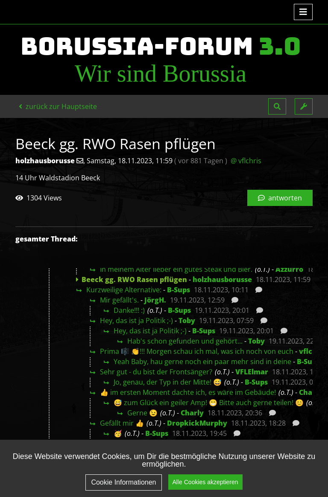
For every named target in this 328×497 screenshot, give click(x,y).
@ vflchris (246, 160)
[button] (277, 106)
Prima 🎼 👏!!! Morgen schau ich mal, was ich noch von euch (196, 351)
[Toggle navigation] (303, 12)
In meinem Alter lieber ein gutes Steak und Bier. (176, 269)
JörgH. (155, 300)
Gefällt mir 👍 (122, 423)
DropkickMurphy (197, 423)
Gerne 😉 (142, 413)
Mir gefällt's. (119, 300)
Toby (187, 320)
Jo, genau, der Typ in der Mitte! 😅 (167, 382)
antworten (280, 198)
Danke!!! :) (129, 310)
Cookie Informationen (123, 482)
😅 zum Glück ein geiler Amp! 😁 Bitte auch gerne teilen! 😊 (208, 402)
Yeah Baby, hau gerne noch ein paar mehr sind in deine (202, 361)
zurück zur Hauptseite (58, 106)
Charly (310, 392)
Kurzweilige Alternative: (124, 289)
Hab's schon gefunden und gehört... (185, 341)
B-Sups (178, 289)
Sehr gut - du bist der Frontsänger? (156, 371)
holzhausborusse (222, 279)
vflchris (312, 351)
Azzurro (289, 269)
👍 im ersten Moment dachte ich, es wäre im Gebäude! (188, 392)
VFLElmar (251, 371)
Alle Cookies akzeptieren (205, 482)
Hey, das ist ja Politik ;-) (136, 320)
